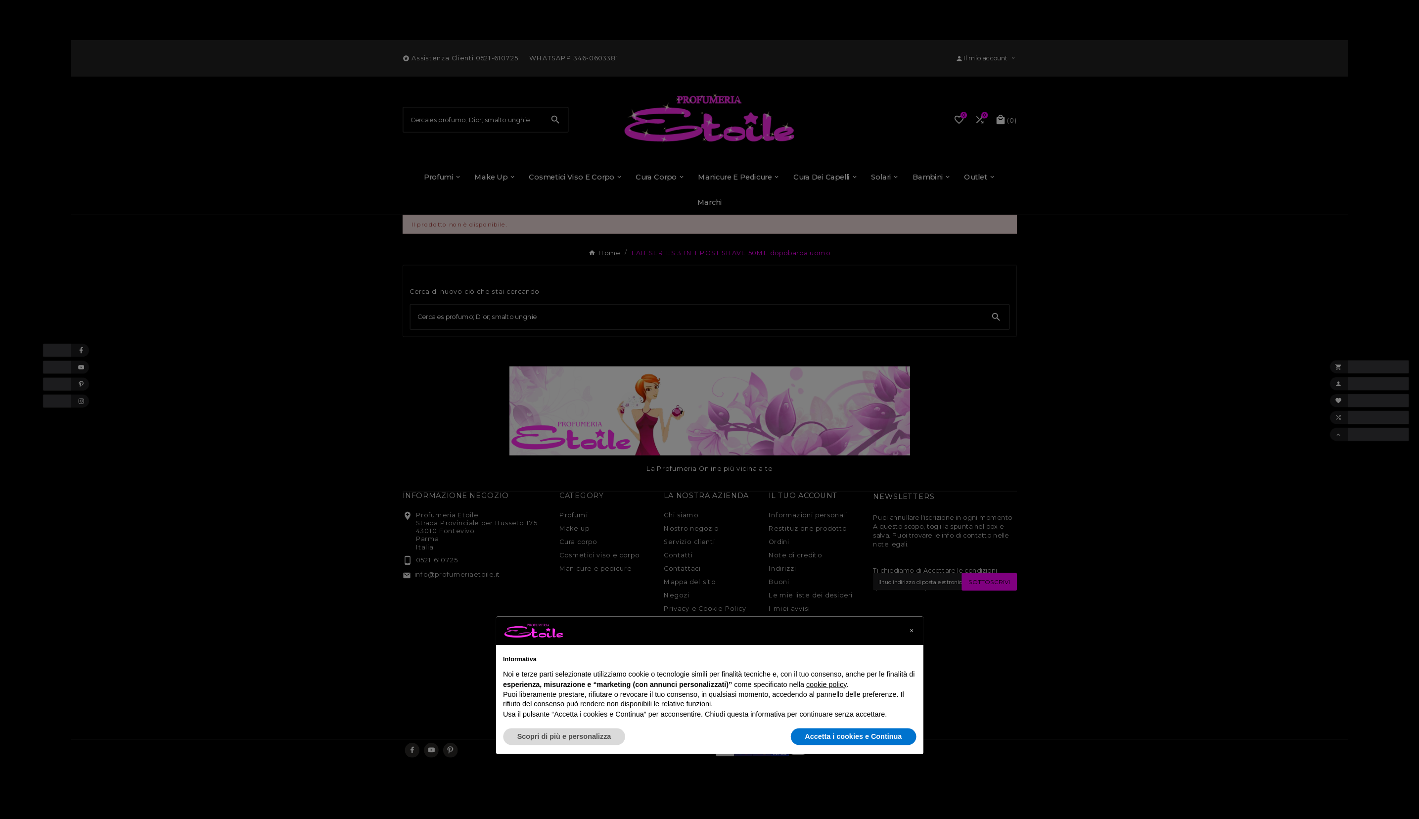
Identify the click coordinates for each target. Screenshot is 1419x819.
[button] (912, 631)
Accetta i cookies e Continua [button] (853, 736)
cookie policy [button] (826, 684)
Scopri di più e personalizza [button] (564, 736)
